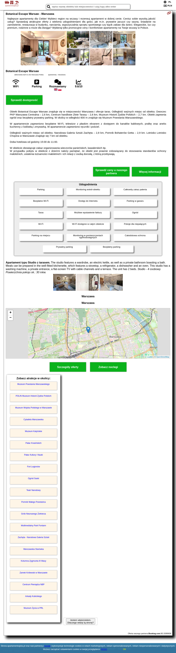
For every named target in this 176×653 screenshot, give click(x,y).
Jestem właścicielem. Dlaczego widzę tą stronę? (80, 621)
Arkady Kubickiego (33, 596)
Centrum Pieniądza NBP (33, 584)
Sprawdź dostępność (24, 100)
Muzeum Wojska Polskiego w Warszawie (33, 408)
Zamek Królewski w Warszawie (33, 573)
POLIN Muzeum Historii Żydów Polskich (33, 396)
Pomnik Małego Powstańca (33, 502)
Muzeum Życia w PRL (33, 608)
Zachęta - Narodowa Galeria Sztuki (33, 537)
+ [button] (10, 312)
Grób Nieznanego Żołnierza (33, 514)
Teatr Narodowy (33, 490)
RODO (104, 649)
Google (47, 646)
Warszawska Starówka (33, 549)
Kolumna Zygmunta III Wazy (33, 561)
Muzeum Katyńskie (33, 431)
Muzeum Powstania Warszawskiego (33, 384)
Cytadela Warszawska (33, 419)
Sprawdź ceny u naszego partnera (111, 172)
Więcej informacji (150, 171)
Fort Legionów (33, 466)
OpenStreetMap (162, 357)
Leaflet (150, 357)
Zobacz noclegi (108, 367)
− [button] (10, 317)
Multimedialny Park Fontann (33, 525)
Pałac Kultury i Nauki (33, 455)
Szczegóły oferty (67, 367)
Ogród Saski (33, 478)
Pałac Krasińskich (34, 443)
